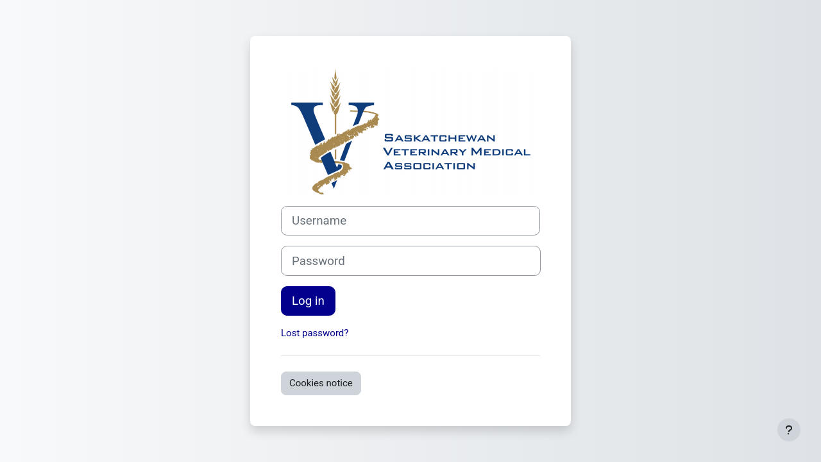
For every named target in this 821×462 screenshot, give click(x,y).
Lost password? (314, 333)
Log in (308, 301)
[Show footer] (788, 429)
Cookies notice (321, 383)
